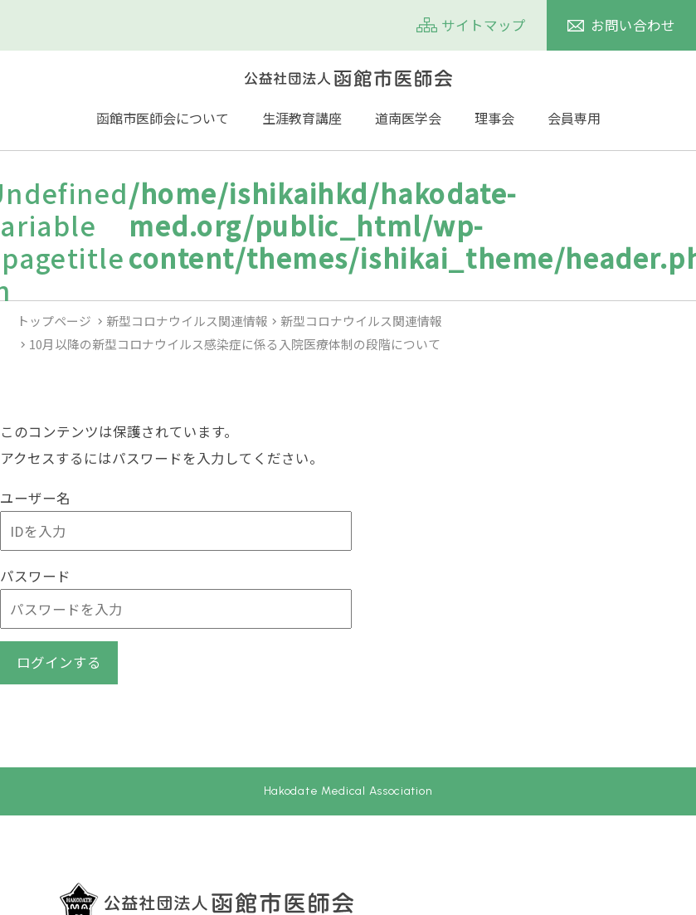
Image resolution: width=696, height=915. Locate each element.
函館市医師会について (162, 118)
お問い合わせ (633, 25)
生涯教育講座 (302, 118)
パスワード (35, 576)
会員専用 (574, 118)
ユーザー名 (35, 498)
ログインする (59, 662)
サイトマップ (483, 25)
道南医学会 (408, 118)
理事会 (494, 118)
